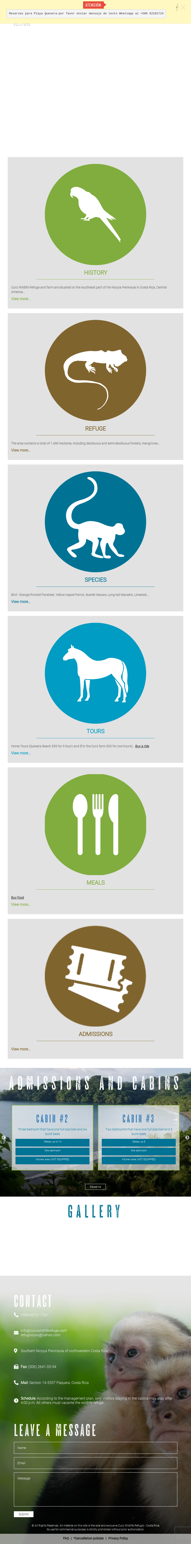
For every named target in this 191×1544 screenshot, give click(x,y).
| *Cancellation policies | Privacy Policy (95, 1538)
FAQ (66, 1538)
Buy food (17, 897)
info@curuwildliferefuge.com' (44, 1330)
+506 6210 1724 (34, 1315)
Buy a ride (142, 746)
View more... (21, 299)
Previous (3, 1137)
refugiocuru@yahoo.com (40, 1335)
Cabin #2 (52, 1118)
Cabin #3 (138, 1118)
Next (187, 1137)
